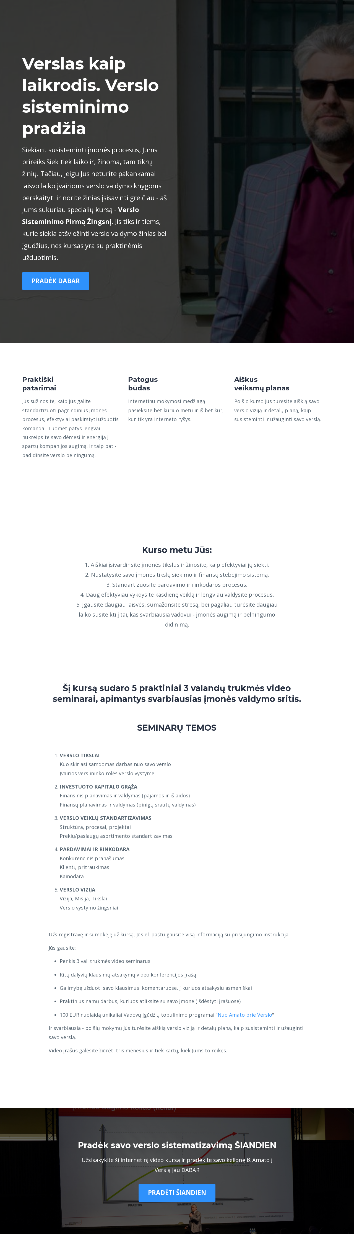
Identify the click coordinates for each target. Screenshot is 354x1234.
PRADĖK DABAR (56, 281)
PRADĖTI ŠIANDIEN (177, 1192)
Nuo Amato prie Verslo (245, 1014)
